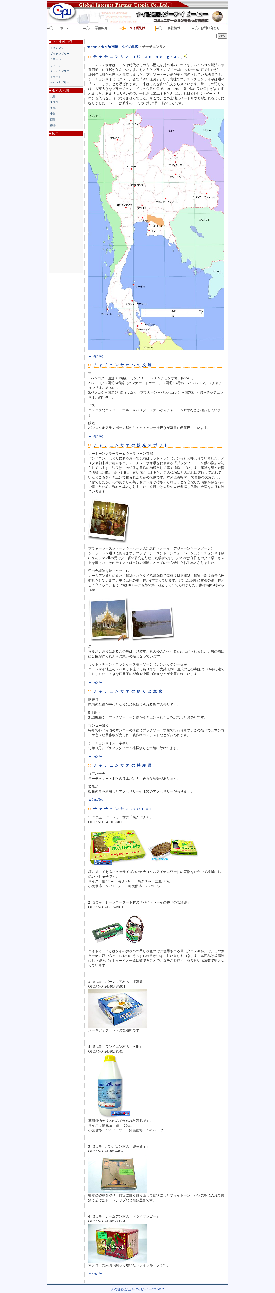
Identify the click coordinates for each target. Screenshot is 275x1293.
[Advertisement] (65, 204)
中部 (53, 113)
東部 (53, 108)
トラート (55, 76)
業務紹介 (101, 28)
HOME (91, 46)
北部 (53, 96)
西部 (53, 119)
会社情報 (173, 28)
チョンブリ (57, 47)
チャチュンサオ (59, 70)
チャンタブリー (59, 82)
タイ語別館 (137, 28)
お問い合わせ (210, 28)
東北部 (54, 102)
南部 (53, 125)
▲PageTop (95, 356)
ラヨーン (55, 59)
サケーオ (55, 65)
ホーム (65, 28)
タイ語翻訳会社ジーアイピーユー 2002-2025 (137, 1289)
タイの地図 (131, 46)
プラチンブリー (59, 53)
